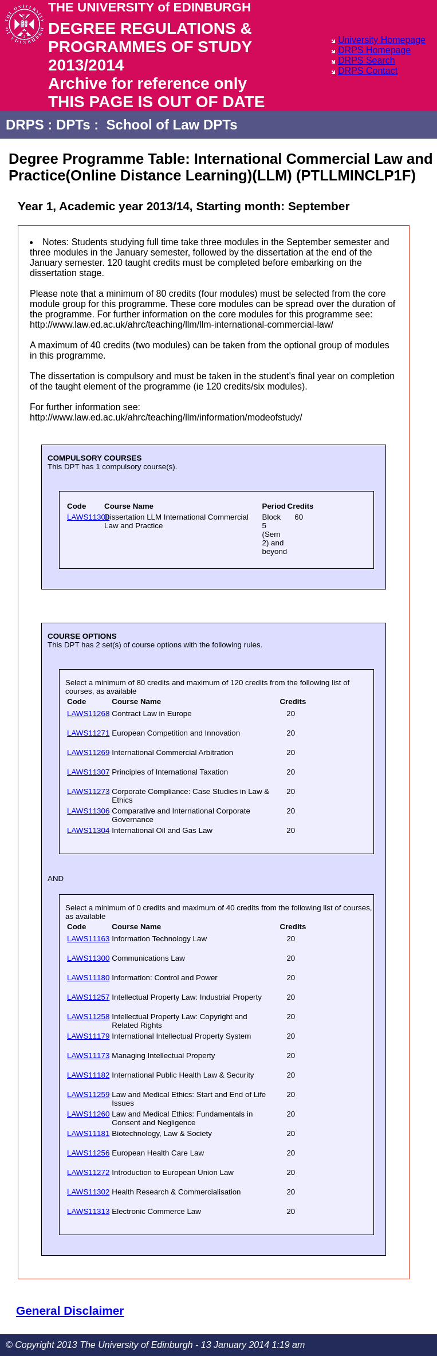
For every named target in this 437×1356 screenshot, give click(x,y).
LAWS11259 (88, 1094)
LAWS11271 (88, 733)
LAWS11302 (88, 1192)
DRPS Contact (367, 71)
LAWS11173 (88, 1055)
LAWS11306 (88, 811)
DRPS (25, 124)
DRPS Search (366, 60)
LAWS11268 (88, 713)
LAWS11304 (88, 830)
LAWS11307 (88, 772)
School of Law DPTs (172, 124)
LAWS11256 (88, 1153)
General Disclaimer (70, 1310)
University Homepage (382, 40)
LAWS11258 (88, 1016)
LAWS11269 (88, 752)
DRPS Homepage (374, 50)
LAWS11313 (88, 1211)
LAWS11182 (88, 1075)
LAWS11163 (88, 938)
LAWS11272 (88, 1172)
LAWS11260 (88, 1114)
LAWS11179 (88, 1036)
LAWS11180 (88, 977)
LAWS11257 (88, 997)
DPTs (73, 124)
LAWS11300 (88, 958)
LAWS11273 (88, 791)
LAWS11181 (88, 1133)
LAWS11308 (88, 517)
